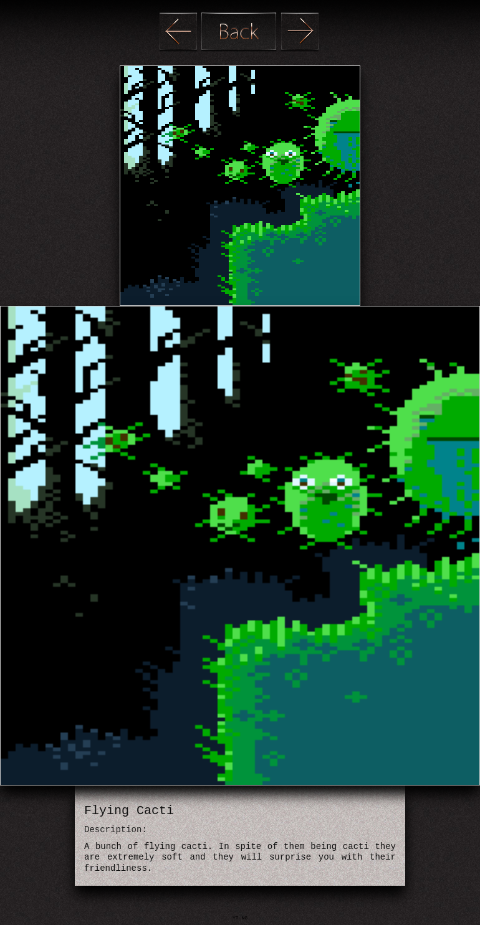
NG (244, 918)
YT (237, 918)
